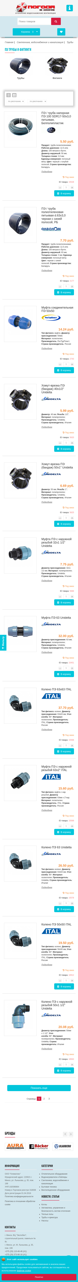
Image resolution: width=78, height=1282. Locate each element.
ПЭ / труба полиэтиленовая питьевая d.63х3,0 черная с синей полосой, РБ (53, 215)
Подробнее (46, 171)
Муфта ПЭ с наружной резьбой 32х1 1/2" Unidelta (56, 542)
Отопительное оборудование (54, 1174)
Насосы (44, 1221)
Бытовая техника (49, 1187)
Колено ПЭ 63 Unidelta (56, 847)
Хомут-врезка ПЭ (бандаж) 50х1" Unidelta (57, 465)
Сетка (14, 95)
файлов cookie (24, 1270)
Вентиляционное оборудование (55, 1190)
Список (8, 95)
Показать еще (39, 1088)
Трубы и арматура (49, 1217)
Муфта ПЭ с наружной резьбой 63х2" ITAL (56, 768)
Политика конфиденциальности (19, 1196)
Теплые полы (47, 1214)
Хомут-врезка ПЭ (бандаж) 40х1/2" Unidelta (53, 389)
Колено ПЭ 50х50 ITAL (56, 924)
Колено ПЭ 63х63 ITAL (56, 689)
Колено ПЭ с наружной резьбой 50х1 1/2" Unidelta (56, 1005)
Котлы (44, 1204)
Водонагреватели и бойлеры (54, 1177)
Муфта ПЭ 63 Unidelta (56, 617)
